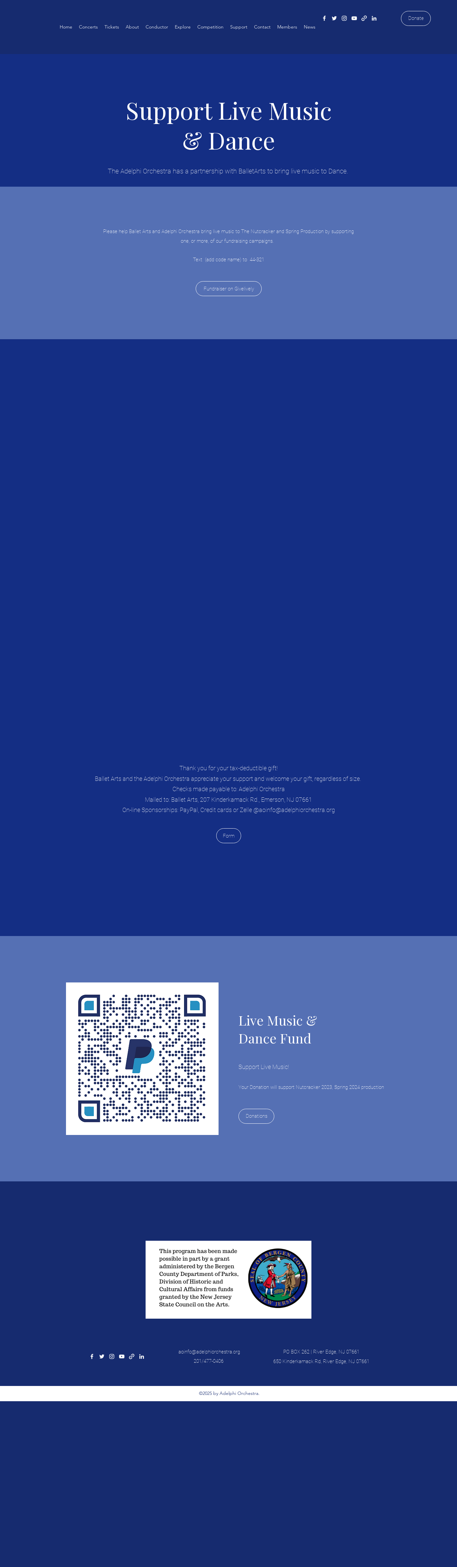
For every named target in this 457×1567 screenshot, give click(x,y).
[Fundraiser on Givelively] (229, 288)
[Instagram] (344, 18)
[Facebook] (324, 18)
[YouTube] (354, 18)
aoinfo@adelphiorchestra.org (297, 809)
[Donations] (256, 1116)
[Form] (228, 835)
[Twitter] (334, 18)
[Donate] (416, 18)
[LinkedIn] (374, 18)
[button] (88, 27)
